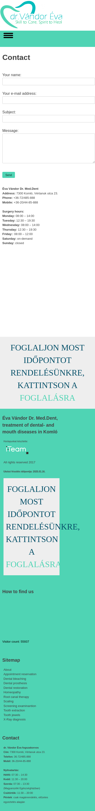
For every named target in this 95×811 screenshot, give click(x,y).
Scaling (9, 701)
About (7, 669)
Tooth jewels (12, 715)
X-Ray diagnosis (15, 719)
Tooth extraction (14, 710)
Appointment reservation (20, 674)
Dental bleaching (15, 678)
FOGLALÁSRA (47, 397)
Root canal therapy (16, 697)
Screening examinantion (20, 706)
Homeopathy (12, 692)
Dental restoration (16, 688)
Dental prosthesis (15, 683)
